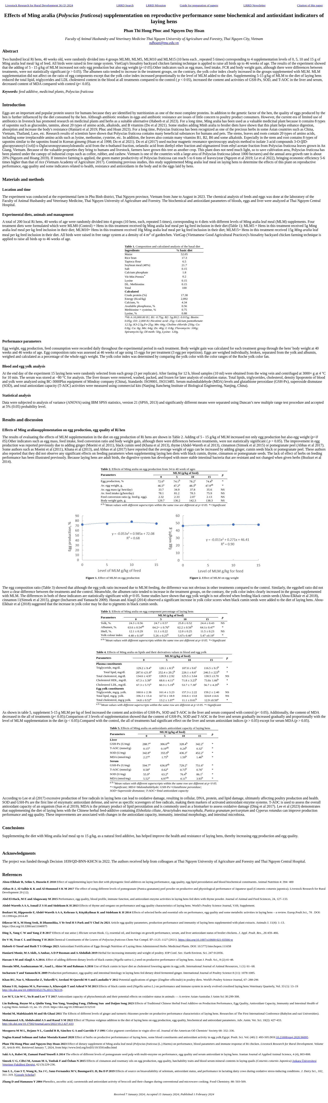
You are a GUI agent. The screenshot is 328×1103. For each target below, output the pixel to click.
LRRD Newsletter (254, 5)
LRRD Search (124, 5)
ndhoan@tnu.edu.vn (164, 43)
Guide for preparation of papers (199, 5)
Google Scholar (24, 1074)
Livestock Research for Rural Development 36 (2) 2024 (39, 5)
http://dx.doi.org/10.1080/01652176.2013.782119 (32, 990)
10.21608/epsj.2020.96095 (292, 1037)
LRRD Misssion (156, 5)
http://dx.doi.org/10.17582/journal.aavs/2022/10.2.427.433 (38, 1023)
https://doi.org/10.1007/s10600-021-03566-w (205, 939)
